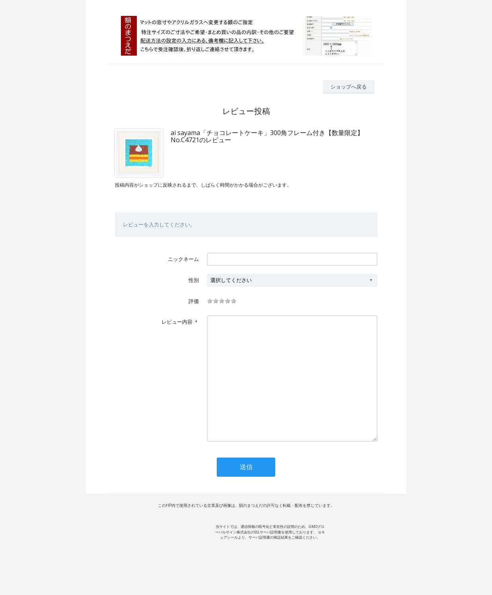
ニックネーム (183, 259)
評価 (194, 301)
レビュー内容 (177, 321)
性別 (194, 280)
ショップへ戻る (349, 86)
